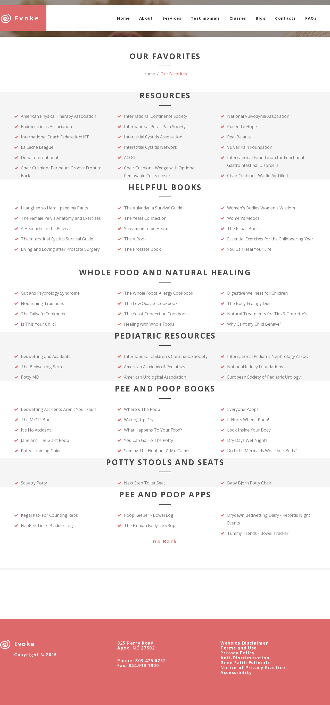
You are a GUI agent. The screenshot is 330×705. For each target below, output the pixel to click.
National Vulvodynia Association (258, 116)
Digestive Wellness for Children (257, 293)
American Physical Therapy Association (58, 116)
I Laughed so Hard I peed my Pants (54, 208)
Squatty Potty (34, 483)
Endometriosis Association (46, 126)
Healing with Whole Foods (149, 324)
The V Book (135, 239)
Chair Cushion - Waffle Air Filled (257, 175)
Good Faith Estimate (245, 662)
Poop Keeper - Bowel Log (148, 515)
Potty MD (30, 377)
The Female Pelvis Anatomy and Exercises (61, 218)
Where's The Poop (142, 409)
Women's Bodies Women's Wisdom (261, 208)
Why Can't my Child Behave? (254, 324)
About (146, 18)
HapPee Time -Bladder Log (47, 525)
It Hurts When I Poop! (248, 419)
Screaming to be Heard (146, 228)
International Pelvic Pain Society (155, 126)
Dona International (39, 157)
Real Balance (239, 137)
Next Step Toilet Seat (144, 483)
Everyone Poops (243, 409)
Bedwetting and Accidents (45, 356)
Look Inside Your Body (249, 430)
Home (123, 18)
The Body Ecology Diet (249, 303)
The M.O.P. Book (37, 419)
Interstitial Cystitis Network (150, 147)
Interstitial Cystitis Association (153, 137)
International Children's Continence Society (166, 356)
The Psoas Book (243, 228)
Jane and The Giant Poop (45, 440)
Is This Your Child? (38, 324)
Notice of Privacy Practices (254, 667)
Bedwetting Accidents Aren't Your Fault (58, 409)
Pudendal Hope (242, 126)
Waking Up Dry (138, 419)
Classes (237, 18)
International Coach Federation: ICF (55, 137)
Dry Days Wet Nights (247, 440)
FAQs (311, 18)
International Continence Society (156, 116)
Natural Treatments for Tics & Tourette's (267, 314)
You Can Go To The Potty (148, 440)
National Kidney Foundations (255, 367)
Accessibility (236, 672)
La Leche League (37, 147)
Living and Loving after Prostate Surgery (60, 249)
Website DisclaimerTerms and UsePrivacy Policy (244, 648)
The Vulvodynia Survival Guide (153, 208)
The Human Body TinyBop (149, 525)
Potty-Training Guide (41, 450)
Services (172, 18)
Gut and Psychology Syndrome (50, 293)
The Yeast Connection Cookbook (156, 314)
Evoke (27, 18)
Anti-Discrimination (244, 658)
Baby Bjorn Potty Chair (249, 483)
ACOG (129, 157)
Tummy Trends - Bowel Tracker (257, 533)
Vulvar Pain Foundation (250, 147)
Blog (261, 18)
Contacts (285, 18)
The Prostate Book (142, 249)
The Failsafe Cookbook (43, 314)
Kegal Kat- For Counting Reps (49, 515)
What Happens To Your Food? (153, 430)
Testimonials (205, 18)
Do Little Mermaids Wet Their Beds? (262, 450)
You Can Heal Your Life (249, 249)
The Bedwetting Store (42, 367)
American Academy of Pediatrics (154, 367)
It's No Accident (36, 430)
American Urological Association (155, 377)
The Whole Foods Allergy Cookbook (158, 293)
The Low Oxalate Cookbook (151, 303)
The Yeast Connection (145, 218)
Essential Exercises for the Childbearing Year (270, 239)
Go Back (165, 541)
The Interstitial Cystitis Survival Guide (57, 239)
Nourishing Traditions (42, 303)
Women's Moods (243, 218)
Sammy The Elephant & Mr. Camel (156, 450)
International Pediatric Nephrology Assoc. (267, 356)
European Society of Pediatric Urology (264, 377)
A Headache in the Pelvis (44, 228)
